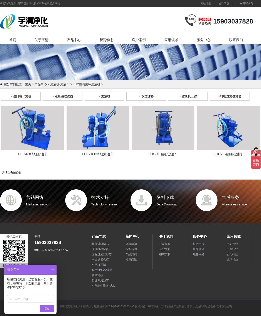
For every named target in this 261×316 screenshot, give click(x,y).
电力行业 (232, 243)
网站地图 (206, 3)
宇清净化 (153, 306)
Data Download (167, 204)
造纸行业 (232, 259)
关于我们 (166, 236)
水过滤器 (146, 96)
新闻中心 (132, 236)
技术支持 (100, 197)
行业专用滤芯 (100, 280)
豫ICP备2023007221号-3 (119, 306)
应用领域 (171, 40)
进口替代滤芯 (21, 96)
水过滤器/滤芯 (101, 259)
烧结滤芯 (97, 275)
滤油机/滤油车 (59, 84)
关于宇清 (42, 40)
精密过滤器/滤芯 (102, 270)
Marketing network (38, 204)
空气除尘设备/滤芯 (103, 285)
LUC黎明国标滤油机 (86, 84)
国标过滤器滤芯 (102, 254)
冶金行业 (232, 249)
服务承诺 (198, 249)
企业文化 (165, 249)
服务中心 (204, 40)
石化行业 (232, 254)
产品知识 (131, 254)
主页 (28, 84)
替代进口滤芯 (100, 243)
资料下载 (224, 3)
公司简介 (165, 243)
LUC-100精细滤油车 (98, 154)
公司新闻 (131, 243)
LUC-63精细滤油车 (32, 154)
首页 (12, 40)
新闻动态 (106, 40)
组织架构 (165, 254)
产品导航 (99, 236)
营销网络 (35, 197)
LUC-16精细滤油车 (228, 154)
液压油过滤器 (62, 96)
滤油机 (104, 96)
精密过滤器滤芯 (229, 96)
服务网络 (198, 254)
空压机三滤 (188, 96)
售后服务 (230, 197)
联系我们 (236, 40)
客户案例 (139, 40)
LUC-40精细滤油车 (163, 154)
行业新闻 (131, 249)
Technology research (105, 204)
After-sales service (234, 204)
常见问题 (131, 259)
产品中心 (74, 40)
